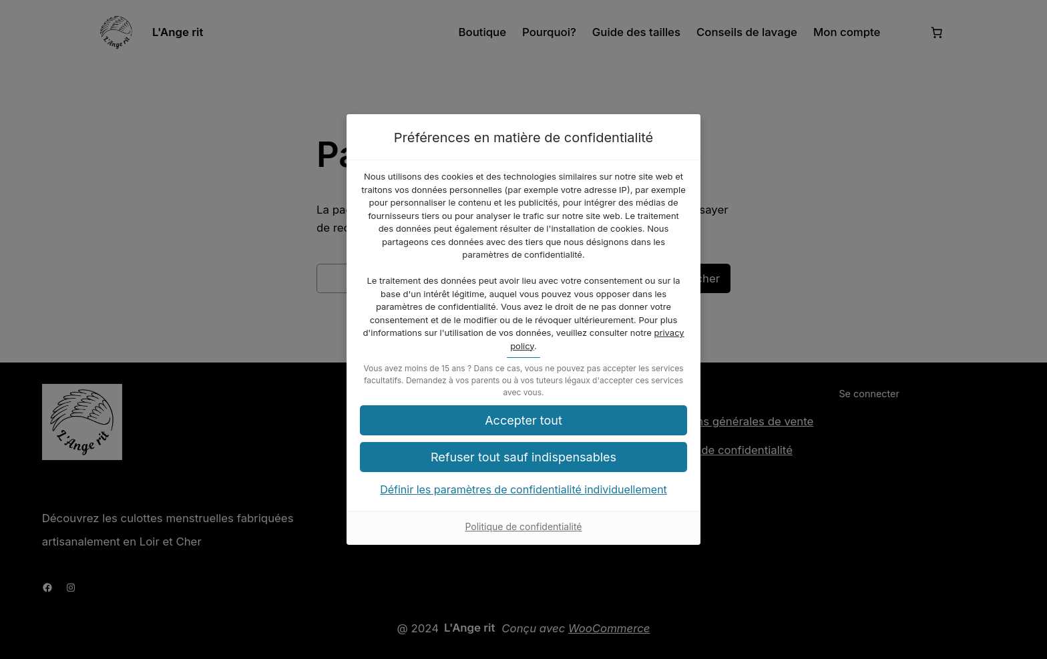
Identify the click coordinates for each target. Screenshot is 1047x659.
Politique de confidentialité (523, 526)
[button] (523, 457)
